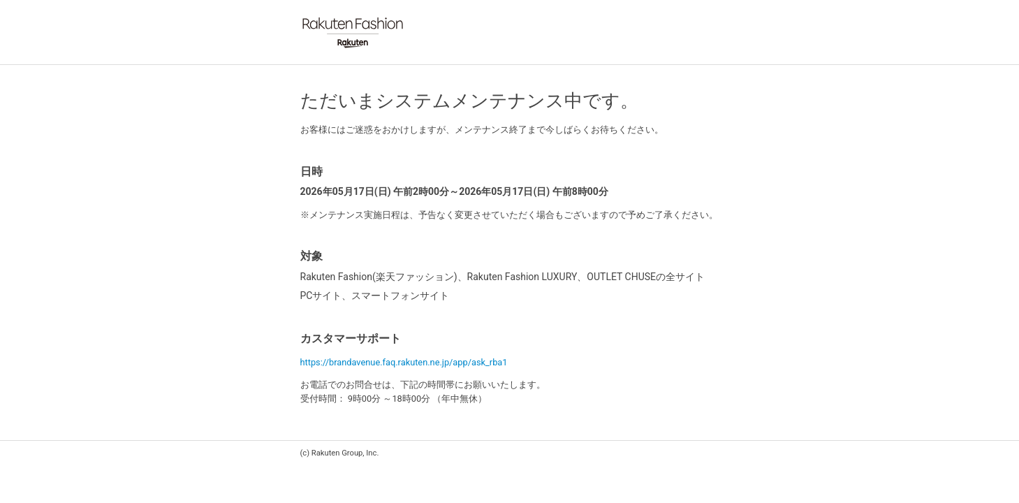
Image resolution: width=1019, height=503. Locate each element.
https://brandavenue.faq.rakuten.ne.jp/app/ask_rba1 (404, 362)
